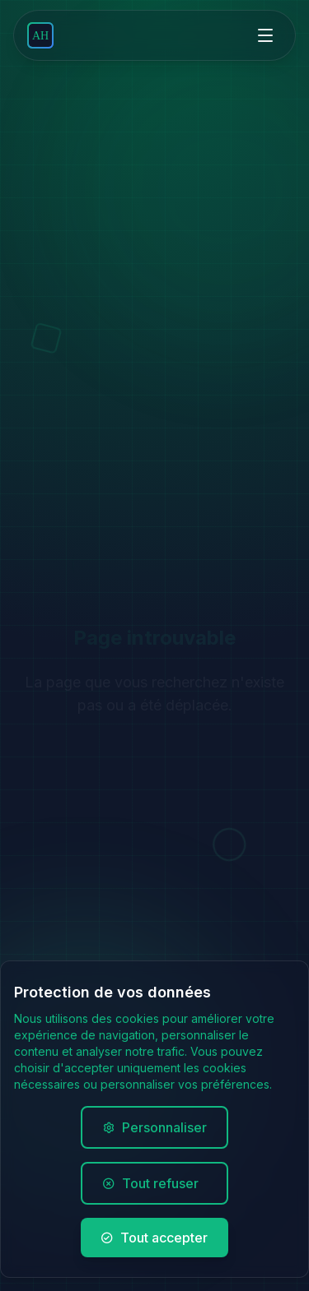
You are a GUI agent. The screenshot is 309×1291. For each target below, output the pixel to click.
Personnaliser (154, 1128)
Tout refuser (154, 1184)
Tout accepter (154, 1238)
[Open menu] (265, 35)
